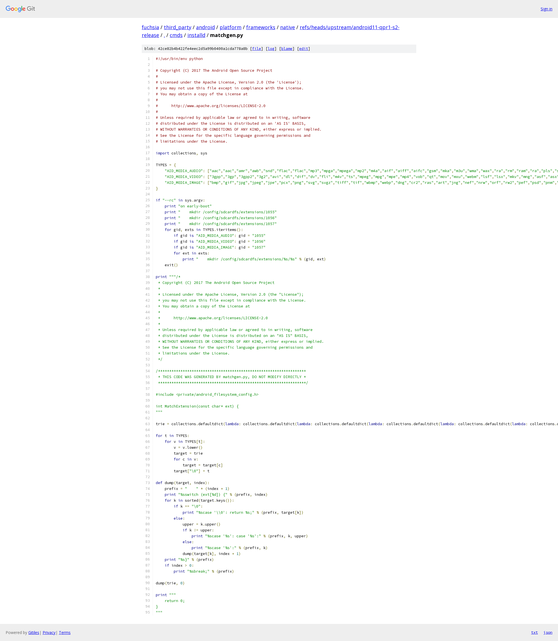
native (287, 27)
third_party (177, 27)
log (271, 48)
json (547, 632)
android (205, 27)
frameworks (260, 27)
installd (196, 35)
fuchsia (150, 27)
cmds (176, 35)
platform (230, 27)
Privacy (49, 632)
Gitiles (33, 632)
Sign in (546, 8)
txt (534, 632)
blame (286, 48)
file (256, 48)
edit (303, 48)
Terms (65, 632)
